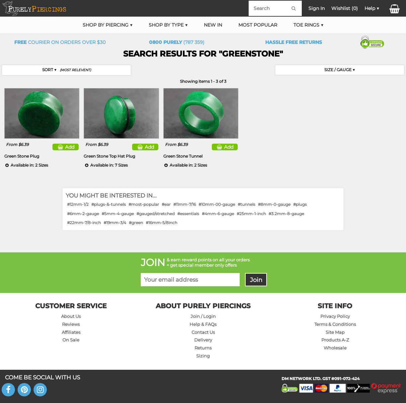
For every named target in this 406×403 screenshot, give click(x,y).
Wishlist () (344, 8)
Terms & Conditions (335, 324)
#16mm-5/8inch (161, 222)
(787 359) (176, 42)
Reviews (71, 324)
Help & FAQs (203, 324)
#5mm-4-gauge (118, 213)
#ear (166, 204)
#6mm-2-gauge (83, 213)
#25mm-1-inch (251, 213)
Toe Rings (306, 25)
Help (370, 8)
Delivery (203, 339)
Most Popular (257, 25)
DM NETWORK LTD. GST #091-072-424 (321, 378)
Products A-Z (335, 339)
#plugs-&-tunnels (108, 204)
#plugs (300, 204)
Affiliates (71, 332)
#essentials (188, 213)
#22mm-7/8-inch (84, 222)
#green (136, 222)
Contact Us (203, 332)
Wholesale (335, 347)
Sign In (316, 8)
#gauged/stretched (155, 213)
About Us (71, 316)
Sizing (203, 355)
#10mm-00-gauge (217, 204)
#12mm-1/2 (78, 204)
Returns (203, 347)
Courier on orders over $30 (60, 42)
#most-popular (143, 204)
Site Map (335, 332)
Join (256, 280)
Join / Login (203, 316)
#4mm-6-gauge (218, 213)
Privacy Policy (335, 316)
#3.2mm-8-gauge (286, 213)
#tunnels (246, 204)
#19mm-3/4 (115, 222)
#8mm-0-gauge (274, 204)
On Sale (70, 339)
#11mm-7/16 (184, 204)
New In (213, 25)
